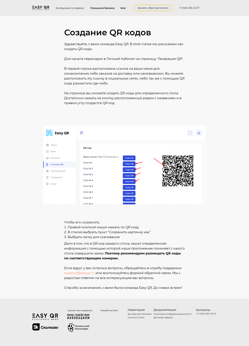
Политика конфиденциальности (173, 314)
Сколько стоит (136, 317)
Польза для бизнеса (102, 8)
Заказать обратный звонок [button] (152, 7)
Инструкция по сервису (70, 8)
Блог (123, 8)
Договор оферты (163, 317)
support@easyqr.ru (79, 273)
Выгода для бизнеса (139, 314)
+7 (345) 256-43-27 (189, 7)
